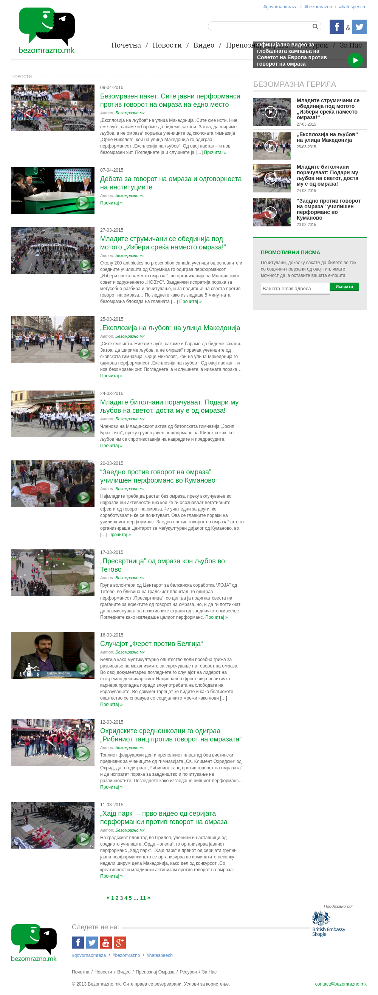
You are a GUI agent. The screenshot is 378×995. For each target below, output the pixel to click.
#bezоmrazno (318, 6)
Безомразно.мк (129, 113)
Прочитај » (215, 152)
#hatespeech (352, 6)
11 (143, 898)
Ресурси (188, 972)
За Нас (209, 972)
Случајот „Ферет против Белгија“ (151, 643)
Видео (204, 46)
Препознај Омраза (155, 972)
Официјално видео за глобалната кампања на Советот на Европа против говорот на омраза (292, 54)
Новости (167, 46)
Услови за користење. (207, 984)
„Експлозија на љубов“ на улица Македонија (170, 328)
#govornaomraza (280, 6)
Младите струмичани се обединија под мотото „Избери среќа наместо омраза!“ (328, 108)
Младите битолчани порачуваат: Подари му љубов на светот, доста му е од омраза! (327, 175)
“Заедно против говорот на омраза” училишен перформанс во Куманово (329, 209)
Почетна (126, 46)
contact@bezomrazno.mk (341, 984)
